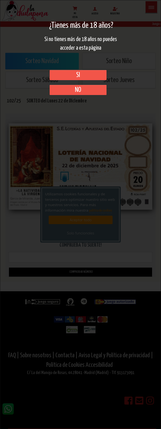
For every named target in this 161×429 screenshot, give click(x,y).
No (78, 90)
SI (78, 75)
